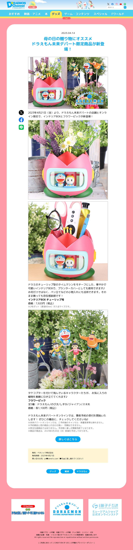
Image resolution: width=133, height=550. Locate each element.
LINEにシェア (21, 127)
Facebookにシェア (21, 119)
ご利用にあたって (46, 543)
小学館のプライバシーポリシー (82, 543)
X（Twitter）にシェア (21, 112)
